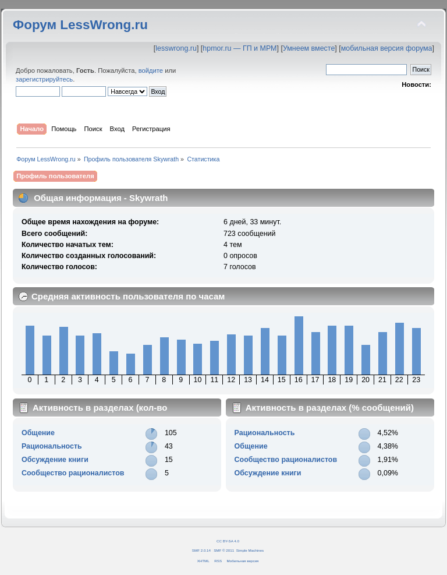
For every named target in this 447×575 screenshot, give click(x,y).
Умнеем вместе (309, 48)
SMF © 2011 (224, 550)
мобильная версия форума (386, 48)
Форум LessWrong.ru (80, 24)
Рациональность (52, 446)
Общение (38, 433)
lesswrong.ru (176, 48)
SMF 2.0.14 (201, 550)
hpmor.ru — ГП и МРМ (239, 48)
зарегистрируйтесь (44, 79)
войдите (151, 70)
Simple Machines (250, 550)
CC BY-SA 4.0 (228, 541)
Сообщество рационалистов (73, 473)
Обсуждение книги (55, 460)
